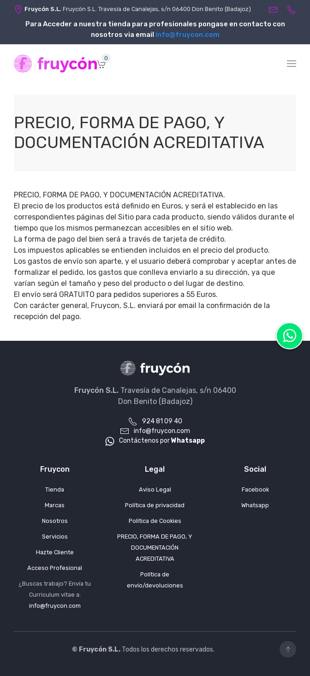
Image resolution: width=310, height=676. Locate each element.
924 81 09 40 (155, 421)
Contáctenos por (155, 441)
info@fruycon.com (187, 34)
